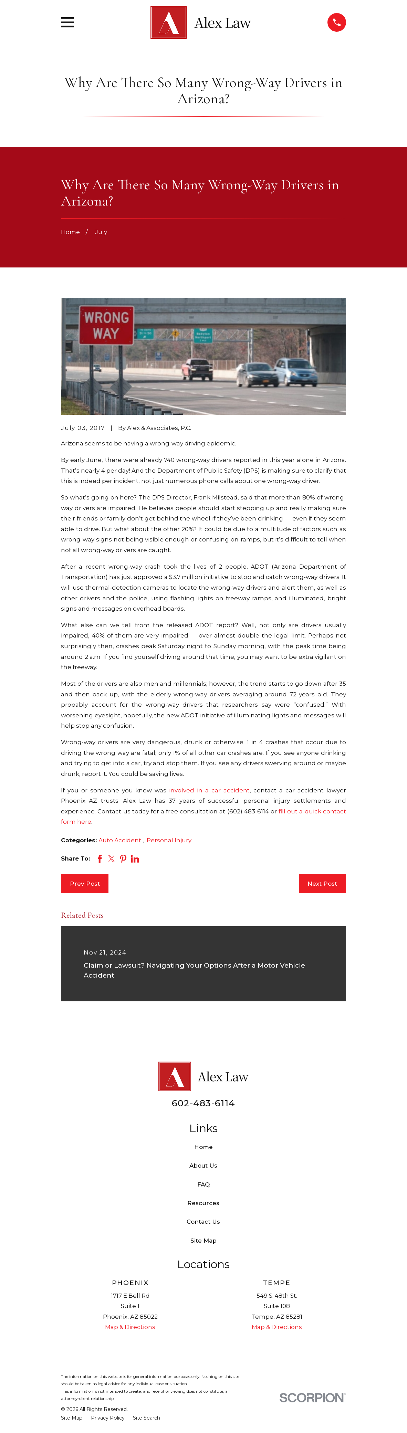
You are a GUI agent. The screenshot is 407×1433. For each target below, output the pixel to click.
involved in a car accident (209, 790)
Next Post (322, 883)
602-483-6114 (203, 1103)
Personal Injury (169, 840)
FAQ (203, 1184)
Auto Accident (120, 840)
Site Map (203, 1240)
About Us (203, 1165)
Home (203, 1147)
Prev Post (85, 883)
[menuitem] (72, 1418)
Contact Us (203, 1221)
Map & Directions (130, 1327)
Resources (203, 1203)
